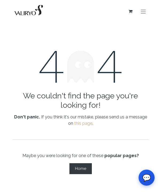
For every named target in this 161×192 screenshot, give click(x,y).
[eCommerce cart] (130, 11)
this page (83, 123)
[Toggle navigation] (143, 11)
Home (80, 168)
